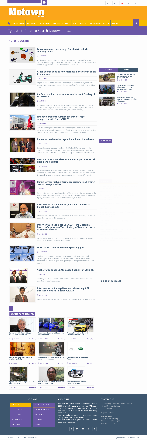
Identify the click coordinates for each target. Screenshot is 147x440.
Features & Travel (61, 23)
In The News (106, 183)
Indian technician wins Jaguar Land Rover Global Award (66, 139)
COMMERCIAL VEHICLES (99, 23)
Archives (38, 419)
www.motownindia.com (74, 417)
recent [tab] (108, 70)
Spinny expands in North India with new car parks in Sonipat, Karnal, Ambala (118, 198)
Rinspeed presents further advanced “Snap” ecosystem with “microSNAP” (61, 118)
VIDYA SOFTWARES (133, 438)
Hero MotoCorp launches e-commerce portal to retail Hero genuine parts (66, 160)
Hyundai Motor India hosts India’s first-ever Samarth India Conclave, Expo (116, 233)
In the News (18, 23)
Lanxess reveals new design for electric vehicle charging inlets (62, 50)
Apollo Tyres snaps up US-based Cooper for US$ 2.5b (65, 269)
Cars (20, 410)
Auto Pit (15, 405)
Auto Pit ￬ (31, 23)
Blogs (115, 23)
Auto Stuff (45, 23)
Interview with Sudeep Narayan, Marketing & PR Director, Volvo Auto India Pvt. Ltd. (63, 289)
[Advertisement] (97, 13)
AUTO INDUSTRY (80, 23)
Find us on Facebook (110, 280)
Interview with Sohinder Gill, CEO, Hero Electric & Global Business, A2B (63, 205)
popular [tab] (127, 70)
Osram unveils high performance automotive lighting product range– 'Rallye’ (66, 183)
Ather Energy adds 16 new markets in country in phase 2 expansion (66, 73)
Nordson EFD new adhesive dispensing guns (61, 247)
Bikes (20, 415)
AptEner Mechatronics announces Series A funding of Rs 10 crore (66, 95)
